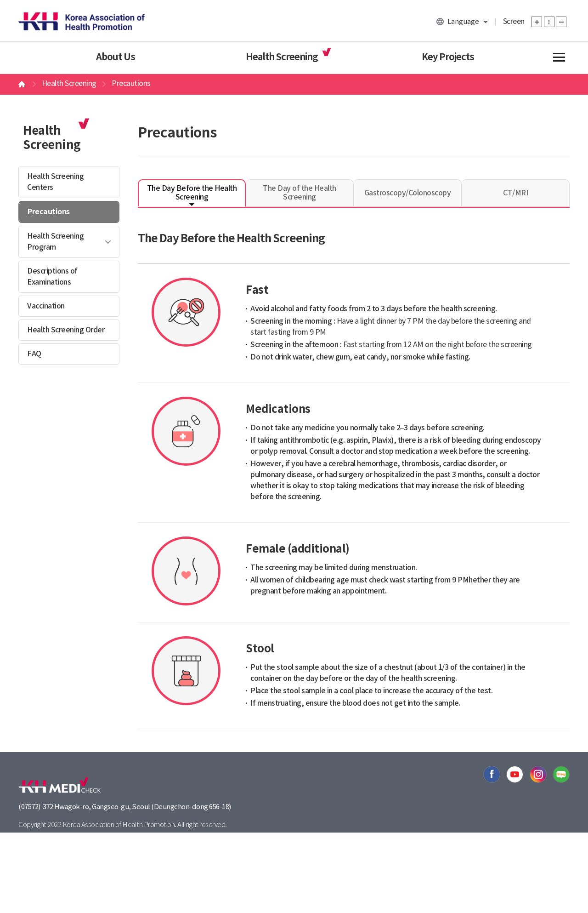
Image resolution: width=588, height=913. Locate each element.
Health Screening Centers (55, 182)
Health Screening (282, 57)
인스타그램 (538, 774)
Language (463, 22)
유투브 (514, 774)
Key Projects (448, 57)
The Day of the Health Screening (299, 192)
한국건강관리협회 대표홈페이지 (81, 20)
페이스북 (491, 774)
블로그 (561, 774)
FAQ (34, 354)
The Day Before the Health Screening (192, 192)
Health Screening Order (65, 330)
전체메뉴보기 (558, 57)
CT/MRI (515, 193)
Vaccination (46, 306)
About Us (115, 57)
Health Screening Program (55, 241)
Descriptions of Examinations (52, 276)
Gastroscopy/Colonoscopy (407, 193)
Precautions (49, 212)
